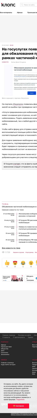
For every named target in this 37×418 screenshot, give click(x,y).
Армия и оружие (19, 252)
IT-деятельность (19, 337)
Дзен (34, 372)
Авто (2, 350)
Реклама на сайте (24, 335)
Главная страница (8, 335)
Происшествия (6, 347)
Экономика (5, 354)
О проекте (6, 337)
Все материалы (6, 12)
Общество (4, 349)
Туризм (30, 337)
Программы (29, 252)
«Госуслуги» (18, 104)
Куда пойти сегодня (8, 364)
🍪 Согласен (18, 406)
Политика (4, 352)
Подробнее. (20, 399)
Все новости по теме (11, 248)
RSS (33, 374)
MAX (33, 366)
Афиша (19, 12)
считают (16, 164)
